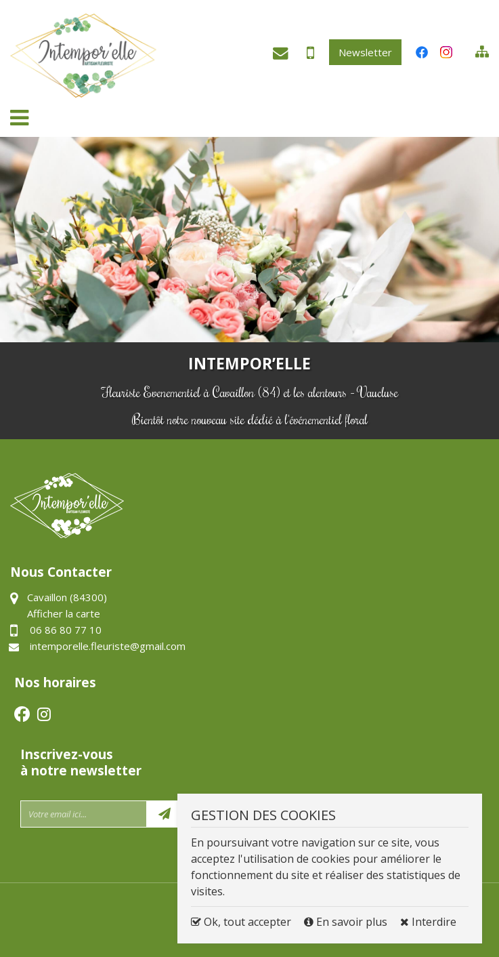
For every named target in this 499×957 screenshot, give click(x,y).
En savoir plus (347, 921)
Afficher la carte (63, 613)
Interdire (428, 921)
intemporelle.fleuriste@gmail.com (277, 55)
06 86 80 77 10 (305, 57)
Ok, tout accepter (241, 921)
